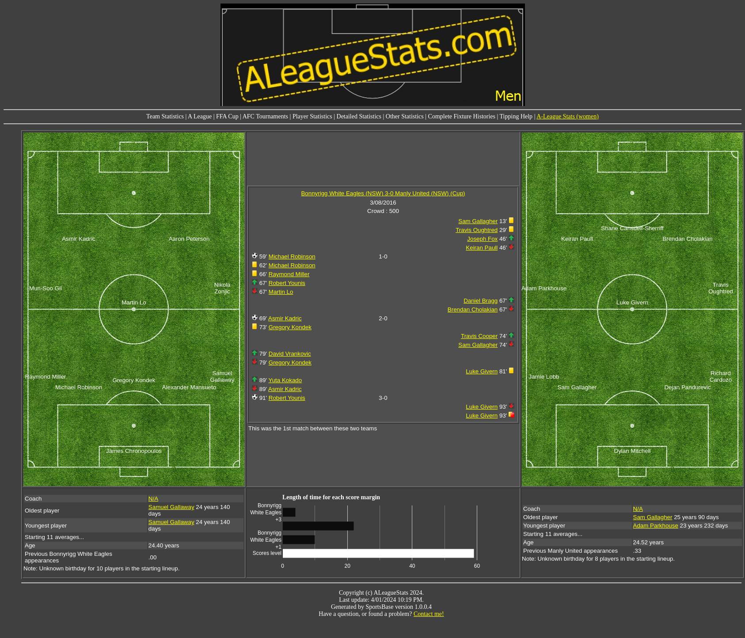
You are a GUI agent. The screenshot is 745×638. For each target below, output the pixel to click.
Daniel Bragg (481, 300)
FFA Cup (227, 116)
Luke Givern (482, 371)
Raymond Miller (289, 274)
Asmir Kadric (285, 318)
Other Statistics (405, 116)
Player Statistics (312, 116)
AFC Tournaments (265, 116)
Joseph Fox (482, 238)
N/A (153, 498)
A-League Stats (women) (567, 116)
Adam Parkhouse (655, 525)
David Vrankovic (290, 353)
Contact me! (429, 614)
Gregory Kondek (290, 327)
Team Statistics (165, 116)
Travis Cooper (479, 336)
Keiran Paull (482, 247)
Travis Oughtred (477, 230)
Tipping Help (516, 116)
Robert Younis (287, 283)
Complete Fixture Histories (461, 116)
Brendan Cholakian (473, 309)
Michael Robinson (292, 256)
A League (200, 116)
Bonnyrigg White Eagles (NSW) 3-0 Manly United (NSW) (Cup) (383, 193)
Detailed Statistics (359, 116)
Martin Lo (281, 292)
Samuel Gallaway (171, 507)
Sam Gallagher (478, 221)
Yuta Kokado (285, 380)
